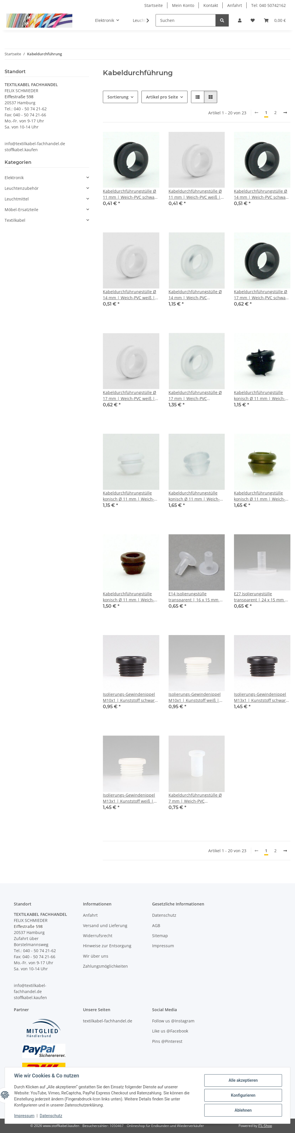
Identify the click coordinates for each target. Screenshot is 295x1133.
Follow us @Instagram (173, 1021)
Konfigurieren (243, 1095)
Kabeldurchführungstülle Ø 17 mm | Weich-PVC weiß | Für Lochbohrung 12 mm (129, 395)
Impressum (24, 1115)
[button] (239, 20)
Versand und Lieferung (105, 925)
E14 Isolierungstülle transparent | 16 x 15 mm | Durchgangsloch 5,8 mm (195, 597)
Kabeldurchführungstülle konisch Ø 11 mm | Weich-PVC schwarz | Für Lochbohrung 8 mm (259, 395)
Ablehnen (243, 1110)
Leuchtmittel (17, 199)
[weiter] (285, 113)
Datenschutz (51, 1115)
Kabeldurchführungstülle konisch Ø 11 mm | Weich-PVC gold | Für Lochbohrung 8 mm (261, 496)
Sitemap (160, 935)
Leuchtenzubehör (22, 188)
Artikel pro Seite (162, 97)
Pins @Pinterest (167, 1041)
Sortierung (117, 97)
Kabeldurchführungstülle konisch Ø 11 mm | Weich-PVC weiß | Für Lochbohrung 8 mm (130, 496)
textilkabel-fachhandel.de (107, 1021)
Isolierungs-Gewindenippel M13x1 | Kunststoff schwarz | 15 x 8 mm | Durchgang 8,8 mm (262, 697)
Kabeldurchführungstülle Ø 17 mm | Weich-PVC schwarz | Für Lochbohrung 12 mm (261, 295)
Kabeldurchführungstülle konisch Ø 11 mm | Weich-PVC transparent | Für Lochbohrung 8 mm (194, 496)
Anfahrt (234, 5)
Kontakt (210, 5)
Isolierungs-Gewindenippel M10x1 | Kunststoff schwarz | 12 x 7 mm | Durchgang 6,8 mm (131, 697)
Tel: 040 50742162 (268, 5)
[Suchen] (186, 20)
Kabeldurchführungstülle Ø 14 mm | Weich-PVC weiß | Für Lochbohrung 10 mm (129, 295)
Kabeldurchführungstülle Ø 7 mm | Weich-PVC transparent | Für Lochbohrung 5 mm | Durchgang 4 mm (195, 798)
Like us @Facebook (170, 1031)
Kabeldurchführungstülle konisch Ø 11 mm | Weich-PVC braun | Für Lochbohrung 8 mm (128, 597)
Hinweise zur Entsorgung (107, 945)
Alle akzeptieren (243, 1080)
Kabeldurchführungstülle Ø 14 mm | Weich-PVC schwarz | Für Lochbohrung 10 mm (261, 194)
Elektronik (14, 177)
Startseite (153, 5)
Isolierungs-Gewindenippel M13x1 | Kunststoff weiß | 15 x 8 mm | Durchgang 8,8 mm (129, 798)
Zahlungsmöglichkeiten (105, 966)
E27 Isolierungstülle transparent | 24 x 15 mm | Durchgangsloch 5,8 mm (260, 597)
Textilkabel (15, 220)
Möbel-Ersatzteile (21, 209)
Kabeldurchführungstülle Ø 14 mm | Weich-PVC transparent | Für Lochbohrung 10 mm (195, 295)
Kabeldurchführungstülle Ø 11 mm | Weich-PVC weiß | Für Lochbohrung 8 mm (195, 194)
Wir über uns (95, 956)
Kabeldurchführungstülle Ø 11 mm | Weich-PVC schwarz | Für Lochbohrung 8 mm (130, 194)
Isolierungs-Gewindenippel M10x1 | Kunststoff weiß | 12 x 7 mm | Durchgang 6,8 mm (195, 697)
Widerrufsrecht (97, 935)
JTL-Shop (265, 1125)
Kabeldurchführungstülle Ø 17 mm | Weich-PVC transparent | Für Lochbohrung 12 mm (195, 395)
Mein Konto (183, 5)
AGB (156, 925)
